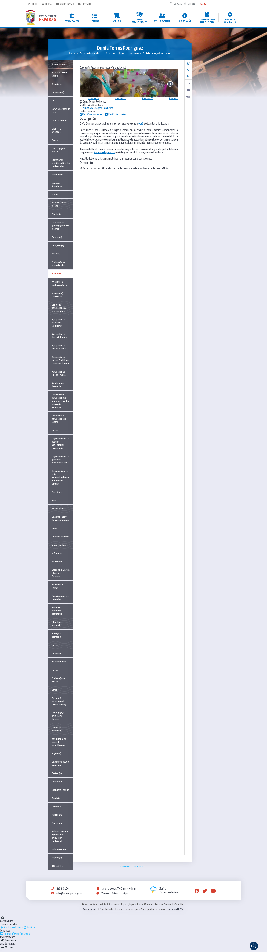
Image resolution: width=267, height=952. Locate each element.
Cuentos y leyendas (56, 130)
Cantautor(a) (58, 92)
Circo (54, 100)
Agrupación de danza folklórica (59, 336)
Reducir (17, 927)
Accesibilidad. (89, 909)
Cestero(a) (57, 773)
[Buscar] (201, 3)
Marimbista (57, 814)
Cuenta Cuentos (59, 120)
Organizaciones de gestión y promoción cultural (60, 459)
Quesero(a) (57, 823)
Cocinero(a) (57, 781)
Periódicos (57, 492)
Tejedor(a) (57, 857)
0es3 (141, 123)
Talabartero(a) (59, 849)
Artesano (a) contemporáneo (59, 283)
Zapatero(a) (57, 865)
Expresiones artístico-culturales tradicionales (61, 163)
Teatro (55, 194)
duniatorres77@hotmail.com (96, 108)
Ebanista (56, 798)
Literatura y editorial (57, 624)
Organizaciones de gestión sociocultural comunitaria (60, 443)
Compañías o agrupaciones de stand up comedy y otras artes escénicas (60, 401)
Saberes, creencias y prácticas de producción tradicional (61, 836)
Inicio (32, 3)
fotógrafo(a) (58, 245)
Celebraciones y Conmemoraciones (60, 518)
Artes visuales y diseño (59, 204)
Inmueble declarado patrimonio (57, 610)
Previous (162, 84)
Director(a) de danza (58, 150)
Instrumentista (59, 661)
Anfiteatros (57, 553)
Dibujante (56, 214)
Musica (55, 645)
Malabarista (57, 174)
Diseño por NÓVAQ (175, 909)
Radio (54, 500)
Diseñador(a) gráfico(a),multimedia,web (60, 225)
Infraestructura (59, 545)
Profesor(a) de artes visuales (58, 264)
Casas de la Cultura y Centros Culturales (61, 573)
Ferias (54, 528)
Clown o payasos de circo (61, 110)
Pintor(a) (56, 253)
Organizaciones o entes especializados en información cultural (60, 477)
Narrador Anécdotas (57, 184)
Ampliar (5, 927)
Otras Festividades (61, 536)
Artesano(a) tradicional (158, 53)
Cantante (56, 653)
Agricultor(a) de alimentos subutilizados (59, 742)
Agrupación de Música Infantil (59, 347)
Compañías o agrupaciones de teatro (60, 418)
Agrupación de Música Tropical (59, 373)
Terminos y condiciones (132, 866)
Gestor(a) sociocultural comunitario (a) (59, 701)
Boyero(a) (56, 753)
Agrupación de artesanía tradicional (58, 322)
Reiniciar (29, 927)
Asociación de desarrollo (58, 385)
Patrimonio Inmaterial (57, 729)
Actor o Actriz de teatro (59, 74)
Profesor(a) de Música (58, 680)
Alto (16, 933)
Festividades (58, 508)
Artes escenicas (59, 64)
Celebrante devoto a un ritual (61, 763)
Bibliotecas (57, 561)
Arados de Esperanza (104, 152)
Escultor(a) (57, 237)
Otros (54, 689)
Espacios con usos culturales (60, 598)
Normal (5, 933)
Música (55, 430)
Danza (55, 140)
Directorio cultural (115, 53)
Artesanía (135, 53)
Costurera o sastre (60, 789)
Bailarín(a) (57, 84)
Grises (25, 933)
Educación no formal (58, 586)
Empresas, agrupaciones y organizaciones (59, 307)
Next (170, 84)
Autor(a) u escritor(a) (57, 635)
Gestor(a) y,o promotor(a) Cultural (58, 715)
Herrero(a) (57, 806)
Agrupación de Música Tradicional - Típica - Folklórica (60, 360)
